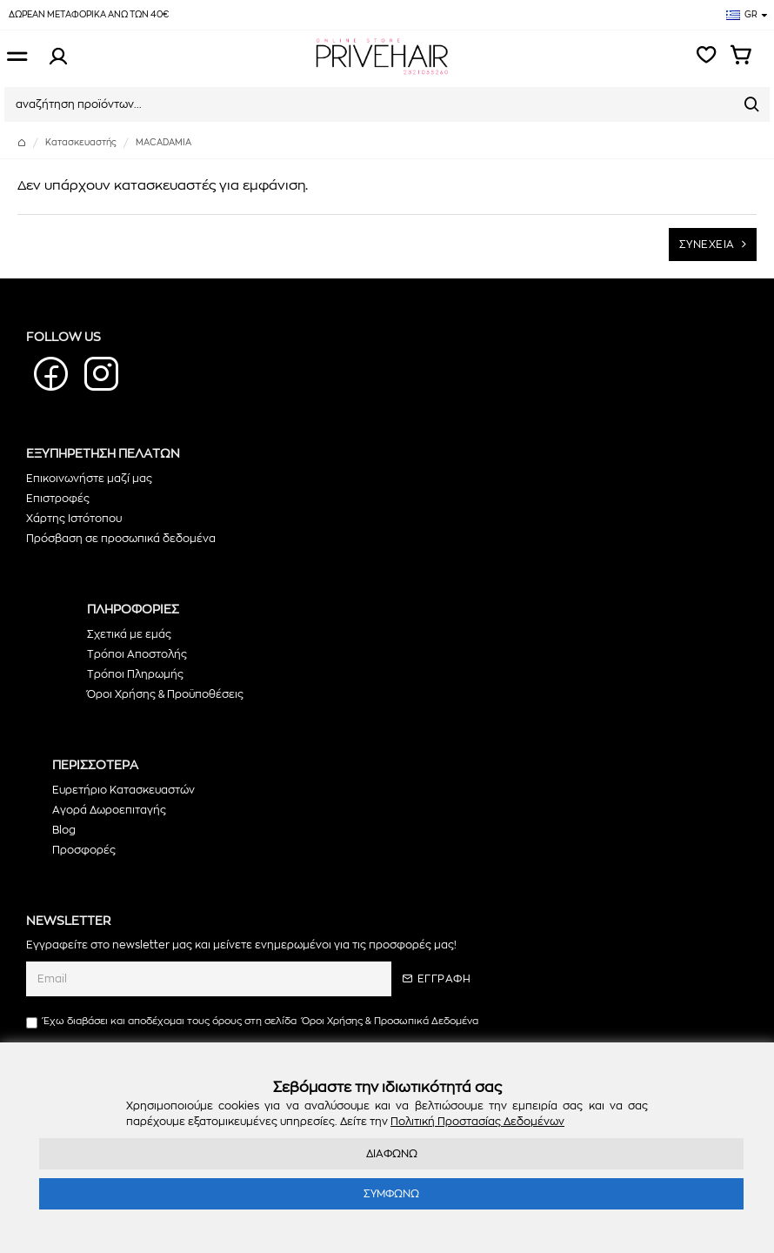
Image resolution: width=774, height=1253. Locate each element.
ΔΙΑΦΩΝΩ (391, 1154)
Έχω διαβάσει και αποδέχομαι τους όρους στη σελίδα (253, 1022)
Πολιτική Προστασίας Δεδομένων (477, 1121)
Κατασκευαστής (81, 142)
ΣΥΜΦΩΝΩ (391, 1194)
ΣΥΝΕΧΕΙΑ (707, 244)
